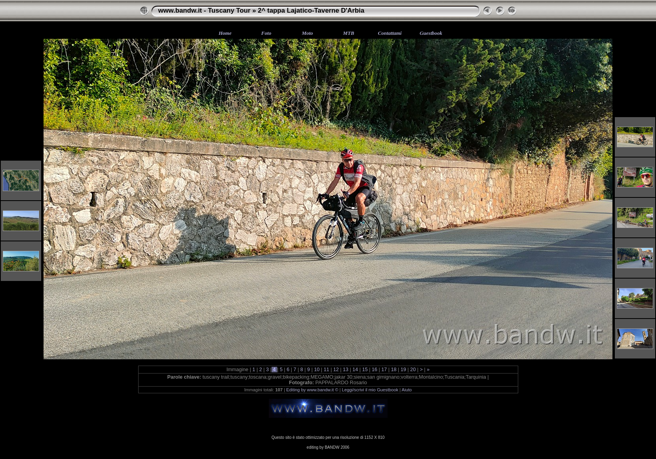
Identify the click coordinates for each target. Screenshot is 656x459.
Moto (307, 33)
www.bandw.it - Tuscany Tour (204, 10)
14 (355, 369)
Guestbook (431, 33)
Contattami (390, 33)
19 (403, 369)
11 (326, 369)
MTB (348, 33)
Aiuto (407, 389)
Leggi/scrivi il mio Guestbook (370, 389)
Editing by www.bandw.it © (312, 389)
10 (317, 369)
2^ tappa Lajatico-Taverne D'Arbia (311, 10)
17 (384, 369)
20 (413, 369)
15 (365, 369)
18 (394, 369)
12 (336, 369)
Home (225, 33)
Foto (266, 33)
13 (346, 369)
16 (374, 369)
